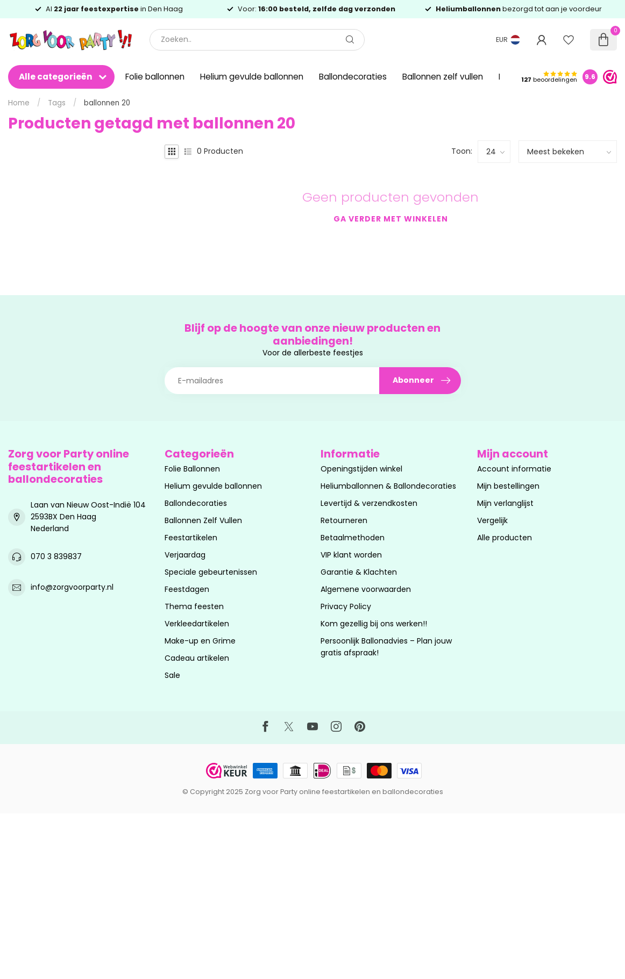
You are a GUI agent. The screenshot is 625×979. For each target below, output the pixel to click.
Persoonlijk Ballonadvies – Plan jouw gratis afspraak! (386, 646)
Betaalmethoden (353, 537)
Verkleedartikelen (197, 623)
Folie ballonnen (154, 76)
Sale (172, 675)
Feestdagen (187, 589)
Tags (57, 103)
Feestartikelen (191, 537)
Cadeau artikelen (197, 658)
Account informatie (514, 468)
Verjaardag (185, 554)
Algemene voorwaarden (366, 589)
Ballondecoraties (353, 76)
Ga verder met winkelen (390, 218)
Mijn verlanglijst (505, 503)
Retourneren (344, 520)
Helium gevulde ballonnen (251, 76)
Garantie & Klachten (359, 572)
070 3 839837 (56, 556)
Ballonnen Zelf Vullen (203, 520)
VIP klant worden (351, 554)
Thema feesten (194, 606)
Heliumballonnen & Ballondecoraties (388, 486)
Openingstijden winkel (361, 468)
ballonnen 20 (107, 103)
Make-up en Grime (200, 640)
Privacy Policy (346, 606)
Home (19, 103)
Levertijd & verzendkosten (369, 503)
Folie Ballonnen (192, 468)
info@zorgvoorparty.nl (72, 587)
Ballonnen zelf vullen (442, 76)
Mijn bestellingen (508, 486)
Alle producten (504, 537)
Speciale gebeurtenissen (211, 572)
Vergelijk (492, 520)
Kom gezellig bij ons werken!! (374, 623)
